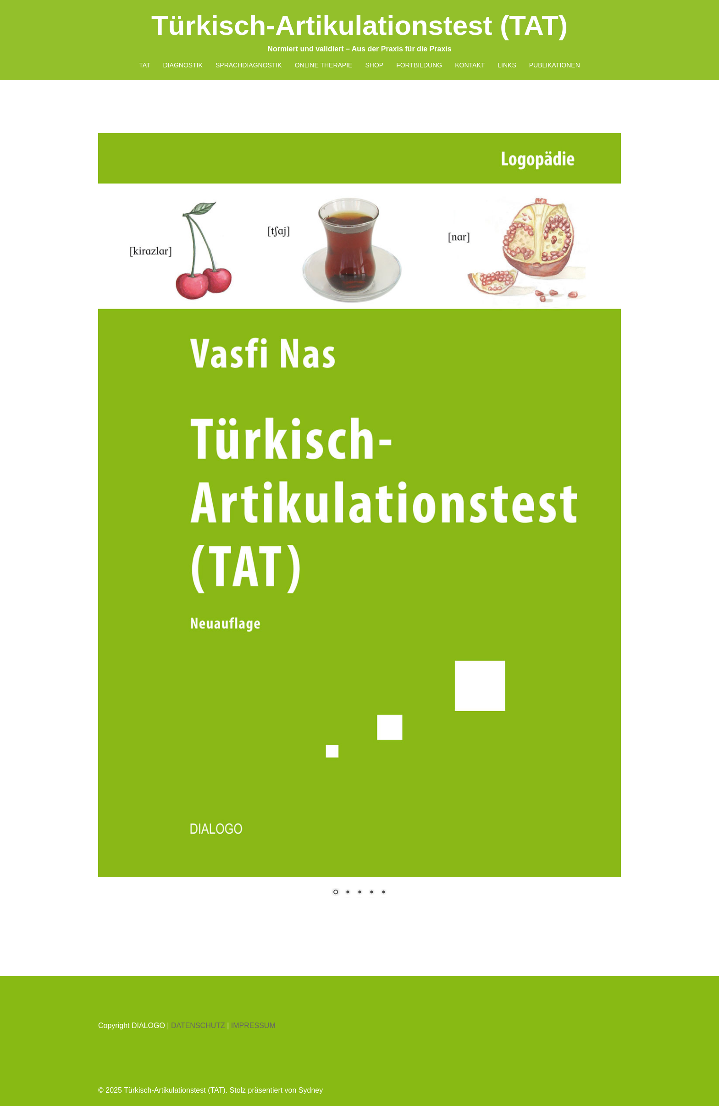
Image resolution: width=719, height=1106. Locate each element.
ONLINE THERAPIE (324, 65)
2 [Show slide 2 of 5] (348, 893)
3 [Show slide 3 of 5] (359, 893)
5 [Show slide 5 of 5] (383, 893)
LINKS (507, 65)
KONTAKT (470, 65)
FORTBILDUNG (419, 65)
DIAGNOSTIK (183, 65)
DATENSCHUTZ (198, 1025)
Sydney (311, 1090)
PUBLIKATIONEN (554, 65)
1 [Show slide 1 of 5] (336, 893)
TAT (144, 65)
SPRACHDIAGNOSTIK (249, 65)
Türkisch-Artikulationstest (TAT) (359, 25)
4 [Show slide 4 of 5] (371, 893)
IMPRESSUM (253, 1025)
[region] (359, 520)
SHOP (374, 65)
